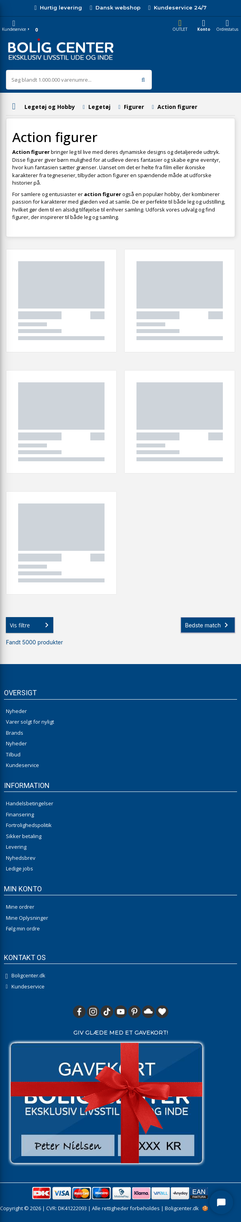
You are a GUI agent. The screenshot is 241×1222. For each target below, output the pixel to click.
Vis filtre (31, 625)
